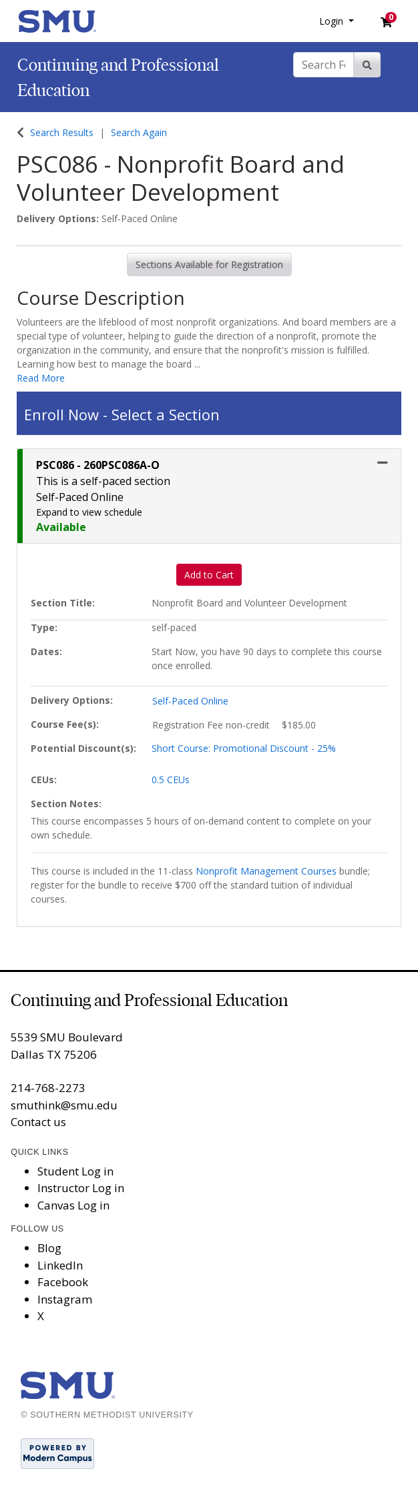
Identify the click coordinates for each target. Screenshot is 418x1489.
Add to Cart (209, 574)
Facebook (62, 1282)
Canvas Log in (73, 1205)
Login (332, 21)
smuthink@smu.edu (64, 1105)
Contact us (38, 1121)
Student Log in (75, 1171)
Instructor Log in (80, 1187)
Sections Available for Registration (209, 264)
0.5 (171, 779)
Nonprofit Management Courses (266, 871)
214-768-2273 (48, 1087)
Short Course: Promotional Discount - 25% (244, 748)
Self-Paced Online (190, 700)
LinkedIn (60, 1265)
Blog (49, 1248)
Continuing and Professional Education (149, 1000)
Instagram (64, 1299)
